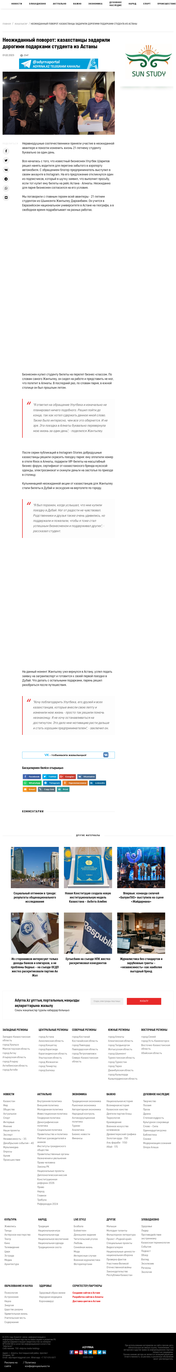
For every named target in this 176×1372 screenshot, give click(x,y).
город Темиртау (48, 1066)
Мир (5, 1105)
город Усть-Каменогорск (155, 1041)
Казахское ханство (117, 1109)
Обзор (144, 1255)
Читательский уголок (86, 1239)
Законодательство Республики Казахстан (119, 1273)
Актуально (60, 4)
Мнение (7, 1126)
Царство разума (13, 1309)
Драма (147, 1114)
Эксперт (8, 1135)
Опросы (7, 1152)
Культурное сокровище (156, 1122)
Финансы (77, 1138)
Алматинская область (120, 1041)
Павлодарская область (85, 1049)
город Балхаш (47, 1070)
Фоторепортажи (83, 1264)
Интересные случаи (85, 1256)
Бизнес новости (81, 1134)
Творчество (149, 1101)
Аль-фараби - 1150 (117, 1143)
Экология (146, 1272)
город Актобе (10, 1070)
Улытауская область (50, 1058)
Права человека (46, 1163)
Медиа (8, 1260)
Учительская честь (15, 1318)
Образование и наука (18, 1286)
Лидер (144, 1231)
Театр (7, 1239)
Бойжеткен (80, 1231)
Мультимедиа (10, 1147)
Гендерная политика (48, 1118)
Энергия (9, 1305)
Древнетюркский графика (121, 1134)
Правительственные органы (53, 1154)
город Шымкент (117, 1054)
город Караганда (48, 1049)
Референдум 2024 (47, 1204)
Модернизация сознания (157, 1143)
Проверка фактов (116, 1259)
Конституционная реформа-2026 (47, 1181)
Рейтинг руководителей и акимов (51, 1140)
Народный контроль (83, 1114)
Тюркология (113, 1118)
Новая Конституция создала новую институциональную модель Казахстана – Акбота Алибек (88, 897)
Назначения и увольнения (51, 1158)
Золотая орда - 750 (117, 1138)
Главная (7, 24)
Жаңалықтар (21, 24)
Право (40, 1187)
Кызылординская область (122, 1079)
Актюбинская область (15, 1066)
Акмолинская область (51, 1041)
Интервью (8, 1122)
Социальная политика (49, 1130)
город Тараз (115, 1066)
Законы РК (43, 1167)
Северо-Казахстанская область (85, 1060)
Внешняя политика (48, 1105)
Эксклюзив (147, 1264)
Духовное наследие (115, 4)
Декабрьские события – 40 (18, 1143)
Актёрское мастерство (17, 1235)
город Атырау (10, 1061)
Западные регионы (15, 1030)
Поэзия (147, 1105)
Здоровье (146, 1226)
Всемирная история (118, 1105)
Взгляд (145, 1259)
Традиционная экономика (86, 1101)
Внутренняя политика (49, 1101)
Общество (9, 1109)
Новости (17, 4)
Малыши (111, 1226)
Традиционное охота (50, 1247)
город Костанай (81, 1037)
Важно (77, 4)
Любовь (78, 1243)
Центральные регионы (53, 1030)
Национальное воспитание (53, 1239)
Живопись (10, 1226)
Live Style (80, 1219)
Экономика (96, 4)
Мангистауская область (16, 1049)
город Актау (9, 1053)
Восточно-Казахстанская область (155, 1047)
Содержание (11, 1322)
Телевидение (11, 1247)
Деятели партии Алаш (119, 1114)
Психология (11, 1293)
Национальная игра (49, 1231)
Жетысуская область (120, 1049)
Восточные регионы (154, 1030)
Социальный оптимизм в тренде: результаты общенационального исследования (35, 897)
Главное (41, 1196)
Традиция (43, 1226)
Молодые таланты (117, 1231)
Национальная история (120, 1101)
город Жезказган (48, 1062)
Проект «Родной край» (119, 1239)
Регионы (146, 1268)
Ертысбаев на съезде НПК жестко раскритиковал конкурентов (88, 961)
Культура (10, 1219)
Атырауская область (14, 1057)
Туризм (76, 1126)
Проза (146, 1109)
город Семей (148, 1037)
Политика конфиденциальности (37, 1365)
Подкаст (146, 1251)
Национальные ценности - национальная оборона (121, 1254)
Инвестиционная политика (52, 1114)
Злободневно (37, 4)
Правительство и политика (52, 1134)
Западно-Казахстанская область (16, 1039)
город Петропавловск (84, 1054)
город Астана (46, 1037)
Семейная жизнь (83, 1247)
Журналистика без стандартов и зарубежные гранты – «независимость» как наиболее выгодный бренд (141, 965)
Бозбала (78, 1226)
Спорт (147, 4)
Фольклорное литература (121, 1235)
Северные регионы (84, 1030)
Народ (132, 4)
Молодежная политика (50, 1109)
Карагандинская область (53, 1054)
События (146, 1247)
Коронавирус (46, 1301)
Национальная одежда (51, 1243)
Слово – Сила (150, 1126)
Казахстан (9, 1101)
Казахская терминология (155, 1243)
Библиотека (150, 1135)
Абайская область (151, 1053)
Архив (6, 1156)
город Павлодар (81, 1045)
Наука (7, 1301)
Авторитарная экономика (86, 1109)
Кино (7, 1243)
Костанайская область (85, 1041)
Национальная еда (48, 1235)
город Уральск (11, 1045)
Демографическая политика (47, 1124)
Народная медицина (50, 1297)
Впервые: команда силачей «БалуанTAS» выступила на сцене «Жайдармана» (141, 897)
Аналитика (78, 1130)
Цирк (7, 1252)
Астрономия (11, 1297)
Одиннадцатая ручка (154, 1130)
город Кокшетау (48, 1045)
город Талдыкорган (119, 1045)
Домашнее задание (85, 1235)
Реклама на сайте (11, 1365)
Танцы (8, 1231)
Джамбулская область (120, 1070)
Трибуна (42, 1200)
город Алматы (116, 1037)
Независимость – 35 (14, 1139)
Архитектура (11, 1264)
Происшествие (11, 1160)
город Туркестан (117, 1062)
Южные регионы (119, 1030)
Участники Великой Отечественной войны (119, 1266)
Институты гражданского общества (51, 1148)
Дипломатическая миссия (52, 1175)
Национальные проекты (50, 1171)
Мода (77, 1252)
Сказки (147, 1139)
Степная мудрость (153, 1118)
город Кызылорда (118, 1075)
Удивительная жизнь (16, 1314)
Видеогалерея (115, 1247)
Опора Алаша (150, 1147)
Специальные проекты (119, 1243)
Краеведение (114, 1122)
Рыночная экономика (84, 1105)
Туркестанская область (121, 1058)
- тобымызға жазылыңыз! (65, 755)
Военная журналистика (87, 1260)
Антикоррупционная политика (83, 1120)
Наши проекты (11, 1130)
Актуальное (9, 1114)
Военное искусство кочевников (118, 1128)
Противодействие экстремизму (151, 1237)
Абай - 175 (112, 1147)
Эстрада (9, 1256)
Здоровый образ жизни (52, 1293)
